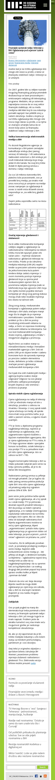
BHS (52, 1)
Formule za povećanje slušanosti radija (26, 684)
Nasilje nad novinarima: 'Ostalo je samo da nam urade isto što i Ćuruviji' (26, 724)
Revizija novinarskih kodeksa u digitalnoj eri (25, 746)
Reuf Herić (13, 56)
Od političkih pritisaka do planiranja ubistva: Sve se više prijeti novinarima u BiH (27, 735)
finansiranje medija (22, 63)
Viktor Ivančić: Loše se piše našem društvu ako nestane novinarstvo (27, 755)
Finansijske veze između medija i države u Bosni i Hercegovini (26, 693)
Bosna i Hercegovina (17, 60)
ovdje (33, 663)
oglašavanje (31, 60)
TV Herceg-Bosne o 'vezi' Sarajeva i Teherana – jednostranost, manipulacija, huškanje (27, 712)
